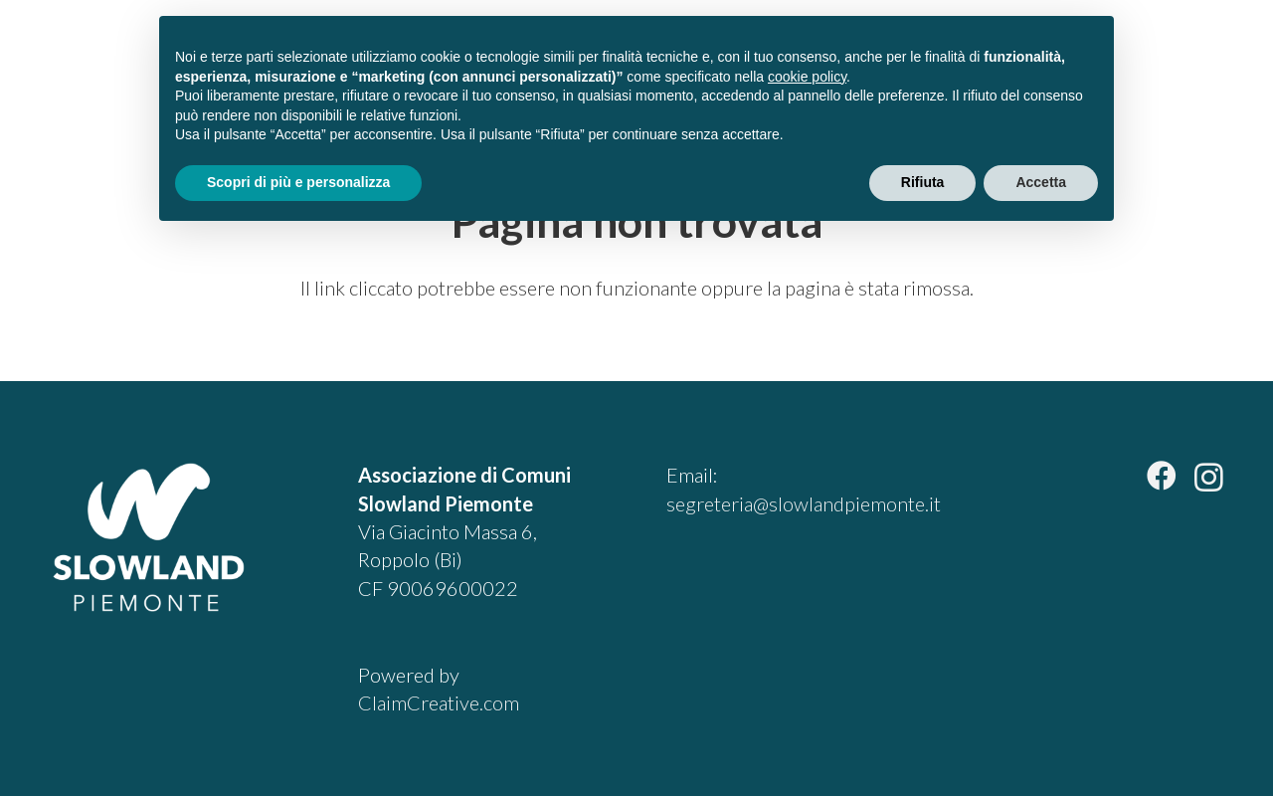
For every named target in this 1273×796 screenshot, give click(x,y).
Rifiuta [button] (923, 182)
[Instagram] (1208, 477)
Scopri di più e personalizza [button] (298, 182)
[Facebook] (1162, 476)
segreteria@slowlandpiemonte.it (803, 503)
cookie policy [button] (807, 77)
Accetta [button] (1040, 182)
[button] (1207, 60)
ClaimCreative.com (438, 702)
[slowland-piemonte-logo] (106, 59)
